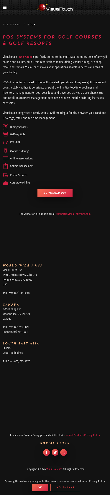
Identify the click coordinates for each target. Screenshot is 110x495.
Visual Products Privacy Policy (83, 435)
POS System (12, 25)
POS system (25, 57)
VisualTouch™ (54, 469)
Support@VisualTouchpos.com (73, 214)
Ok (40, 487)
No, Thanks (65, 487)
